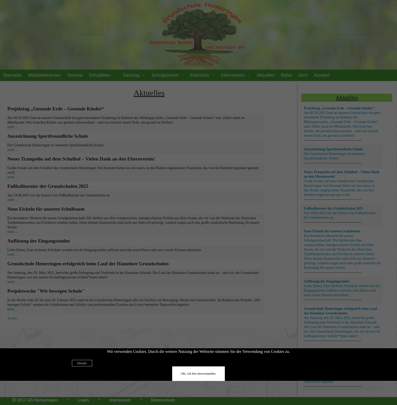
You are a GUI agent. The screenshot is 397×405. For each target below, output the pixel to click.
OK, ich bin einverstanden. (198, 373)
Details (82, 363)
